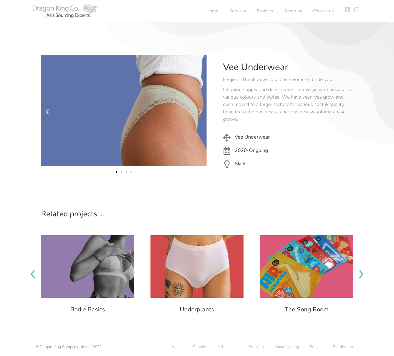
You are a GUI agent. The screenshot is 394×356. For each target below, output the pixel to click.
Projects (265, 11)
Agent (177, 346)
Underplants (197, 309)
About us (293, 11)
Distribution (343, 346)
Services (237, 11)
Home (212, 11)
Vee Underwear (252, 137)
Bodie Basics (87, 309)
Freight (316, 346)
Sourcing (256, 346)
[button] (47, 111)
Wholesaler (228, 346)
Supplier (200, 346)
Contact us (323, 11)
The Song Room (307, 309)
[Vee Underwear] (227, 138)
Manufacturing (287, 346)
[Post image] (87, 266)
